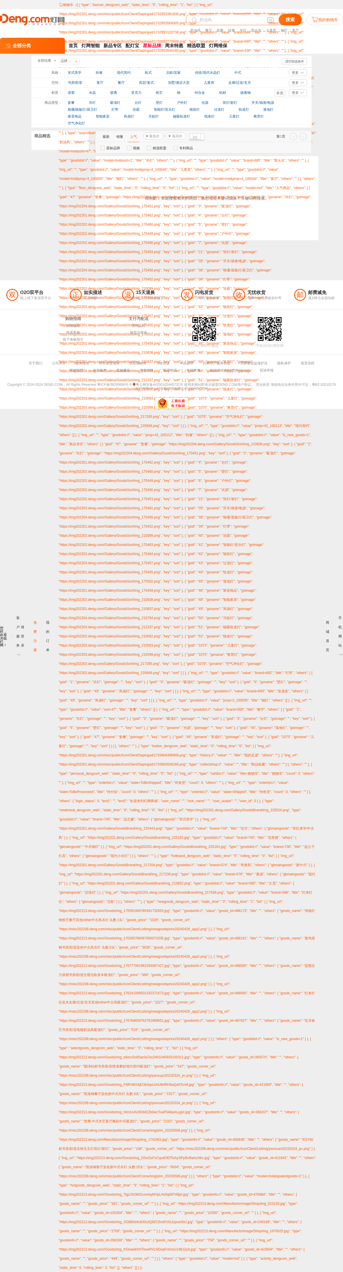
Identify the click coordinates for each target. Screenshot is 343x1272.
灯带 (114, 110)
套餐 (220, 30)
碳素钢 (245, 93)
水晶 (92, 93)
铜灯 (284, 30)
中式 (237, 73)
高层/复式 (146, 83)
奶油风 (195, 30)
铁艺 (159, 93)
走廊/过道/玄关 (239, 83)
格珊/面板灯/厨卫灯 (82, 110)
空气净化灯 (76, 123)
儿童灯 (234, 116)
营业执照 (263, 385)
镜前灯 (195, 110)
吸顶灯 (115, 103)
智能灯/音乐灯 (164, 110)
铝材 (222, 93)
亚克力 (136, 93)
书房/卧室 (75, 83)
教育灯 (259, 116)
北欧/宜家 (173, 73)
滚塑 (71, 93)
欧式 (148, 73)
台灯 (138, 103)
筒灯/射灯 (230, 103)
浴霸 (136, 110)
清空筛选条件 (294, 61)
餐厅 (208, 30)
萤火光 (256, 30)
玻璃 (113, 93)
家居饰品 (74, 116)
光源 (205, 103)
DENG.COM (198, 389)
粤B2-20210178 (324, 385)
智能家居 (102, 116)
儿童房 (271, 30)
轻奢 (231, 30)
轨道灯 (244, 110)
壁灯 (159, 103)
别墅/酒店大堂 (179, 83)
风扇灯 (129, 116)
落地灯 (268, 110)
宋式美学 (74, 73)
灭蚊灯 (153, 116)
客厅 (295, 30)
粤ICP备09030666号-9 (114, 385)
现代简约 (124, 73)
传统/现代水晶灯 (207, 73)
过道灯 (219, 110)
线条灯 (209, 116)
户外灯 (182, 103)
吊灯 (243, 30)
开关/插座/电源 (263, 103)
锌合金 (200, 93)
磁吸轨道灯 (181, 116)
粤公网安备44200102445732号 (157, 385)
